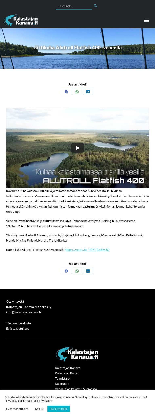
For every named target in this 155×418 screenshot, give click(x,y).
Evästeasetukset (17, 328)
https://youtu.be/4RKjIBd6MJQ (87, 249)
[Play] (77, 148)
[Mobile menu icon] (146, 20)
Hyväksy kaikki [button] (58, 408)
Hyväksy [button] (39, 408)
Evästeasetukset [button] (17, 409)
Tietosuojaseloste (18, 323)
